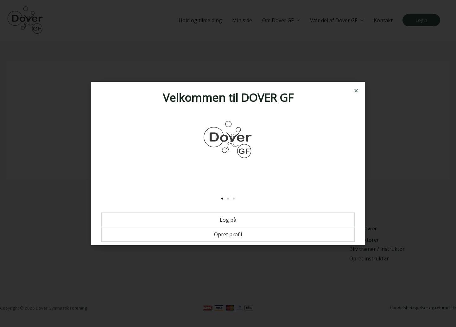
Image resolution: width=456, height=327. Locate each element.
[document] (228, 163)
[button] (356, 90)
